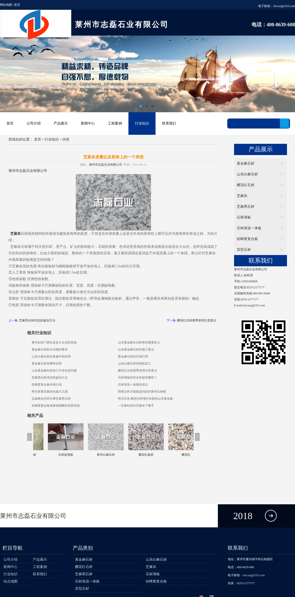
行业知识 (142, 123)
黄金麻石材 (245, 163)
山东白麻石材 (247, 174)
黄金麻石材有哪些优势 (47, 363)
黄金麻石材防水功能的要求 (50, 349)
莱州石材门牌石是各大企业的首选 (54, 342)
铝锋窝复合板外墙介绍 (47, 384)
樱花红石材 (245, 185)
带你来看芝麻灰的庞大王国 (50, 391)
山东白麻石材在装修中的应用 (51, 356)
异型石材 (244, 250)
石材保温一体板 (249, 228)
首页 (17, 5)
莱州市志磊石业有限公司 (105, 164)
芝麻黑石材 (245, 206)
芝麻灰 (242, 196)
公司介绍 (34, 123)
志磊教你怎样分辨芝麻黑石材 (51, 398)
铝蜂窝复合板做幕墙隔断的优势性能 (56, 405)
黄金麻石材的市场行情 (133, 356)
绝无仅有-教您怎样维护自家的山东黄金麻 (145, 398)
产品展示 (61, 123)
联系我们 (169, 123)
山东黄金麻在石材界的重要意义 (139, 342)
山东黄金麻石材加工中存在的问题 (54, 370)
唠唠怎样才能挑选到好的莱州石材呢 (142, 391)
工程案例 (115, 123)
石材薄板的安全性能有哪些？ (137, 377)
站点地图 (11, 581)
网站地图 (6, 5)
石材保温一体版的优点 (133, 384)
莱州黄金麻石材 (53, 454)
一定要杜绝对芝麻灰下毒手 (136, 405)
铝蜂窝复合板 (247, 239)
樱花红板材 (173, 454)
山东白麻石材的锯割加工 (134, 363)
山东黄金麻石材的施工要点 (136, 349)
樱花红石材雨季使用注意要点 (196, 320)
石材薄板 (244, 217)
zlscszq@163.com (284, 6)
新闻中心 (88, 123)
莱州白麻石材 (133, 454)
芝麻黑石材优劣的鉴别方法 (37, 320)
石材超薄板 (93, 454)
